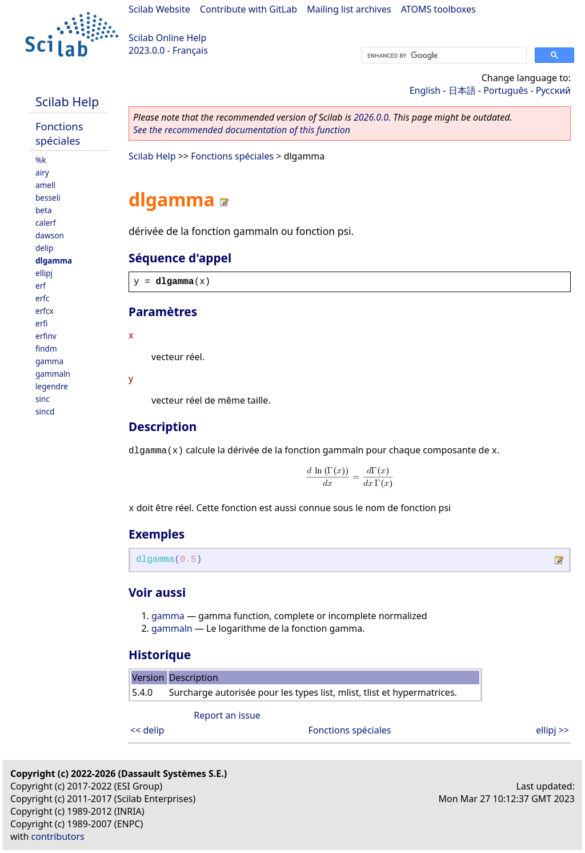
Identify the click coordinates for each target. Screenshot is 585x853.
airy (42, 172)
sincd (44, 411)
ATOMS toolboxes (438, 9)
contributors (58, 836)
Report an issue (227, 715)
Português (505, 90)
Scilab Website (159, 9)
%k (40, 159)
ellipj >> (552, 730)
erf (40, 285)
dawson (49, 235)
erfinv (46, 335)
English (425, 90)
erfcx (44, 310)
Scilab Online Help (167, 37)
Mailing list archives (349, 9)
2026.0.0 (371, 117)
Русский (553, 90)
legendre (51, 386)
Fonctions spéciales (59, 133)
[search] (443, 55)
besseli (48, 197)
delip (44, 247)
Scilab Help (67, 101)
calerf (45, 222)
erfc (42, 298)
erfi (41, 323)
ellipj (44, 273)
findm (46, 348)
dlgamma (53, 260)
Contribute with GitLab (248, 9)
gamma (49, 361)
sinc (42, 398)
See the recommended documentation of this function (241, 129)
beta (43, 210)
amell (45, 185)
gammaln (52, 373)
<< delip (147, 730)
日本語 (462, 90)
